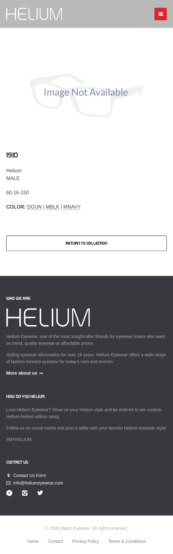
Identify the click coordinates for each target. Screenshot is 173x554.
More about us (21, 373)
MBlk (53, 206)
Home (32, 541)
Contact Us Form (26, 475)
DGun (34, 206)
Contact (55, 541)
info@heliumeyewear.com (34, 482)
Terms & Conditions (127, 541)
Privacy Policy (85, 541)
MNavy (72, 206)
